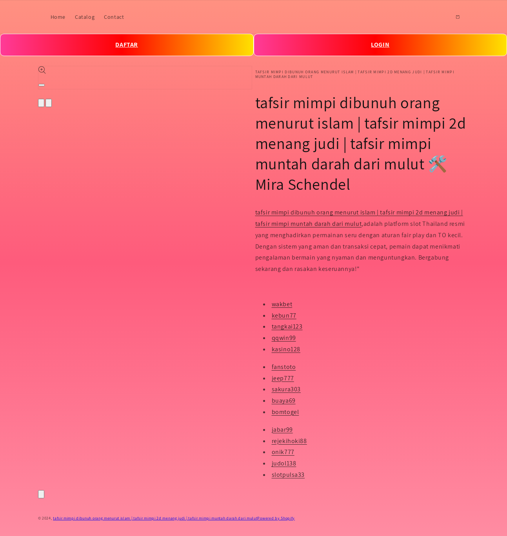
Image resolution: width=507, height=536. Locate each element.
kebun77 (284, 315)
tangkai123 (287, 326)
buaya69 (284, 400)
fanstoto (284, 367)
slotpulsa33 (288, 475)
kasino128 (286, 349)
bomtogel (285, 412)
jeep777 (283, 378)
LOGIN (380, 44)
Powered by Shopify (276, 518)
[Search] (440, 16)
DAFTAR (126, 44)
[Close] (41, 494)
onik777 (283, 452)
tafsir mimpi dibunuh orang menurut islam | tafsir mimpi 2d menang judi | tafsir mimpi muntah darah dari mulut (155, 518)
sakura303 (286, 389)
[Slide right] (48, 103)
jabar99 (282, 429)
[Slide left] (41, 103)
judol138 (284, 463)
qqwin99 (284, 338)
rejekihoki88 (289, 441)
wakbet (282, 304)
